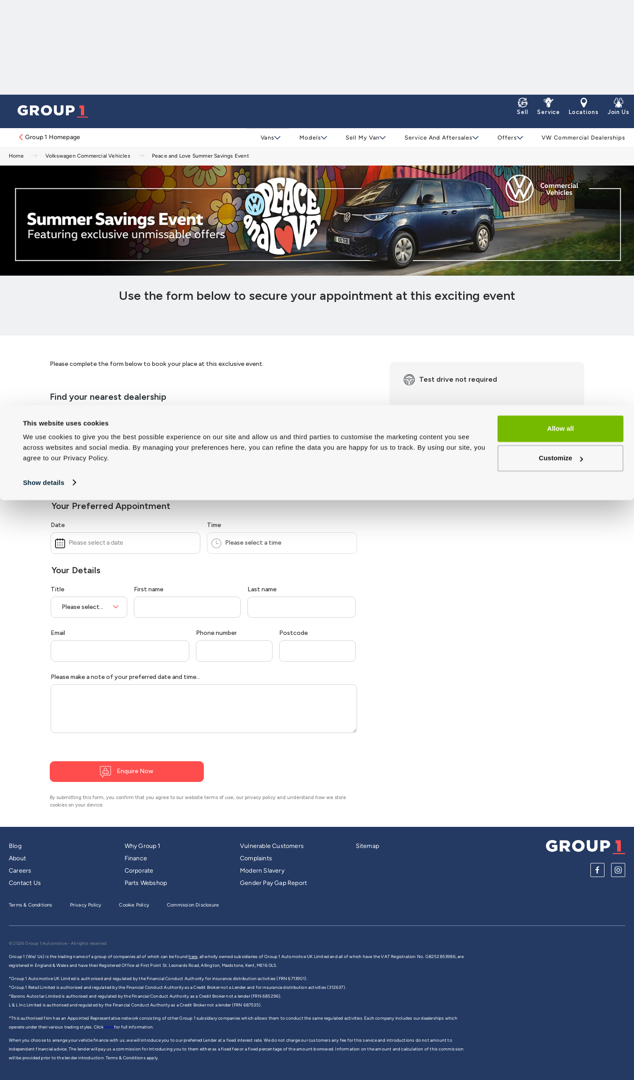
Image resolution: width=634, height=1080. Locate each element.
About (17, 858)
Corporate (139, 870)
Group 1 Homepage (49, 137)
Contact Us (25, 883)
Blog (15, 846)
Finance (136, 858)
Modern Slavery (262, 870)
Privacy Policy (86, 905)
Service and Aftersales (434, 137)
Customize (561, 53)
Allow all (560, 23)
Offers (501, 137)
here (109, 1027)
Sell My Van (360, 137)
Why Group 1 (143, 846)
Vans (267, 137)
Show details (43, 77)
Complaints (256, 858)
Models (308, 137)
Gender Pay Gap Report (273, 883)
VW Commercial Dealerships (577, 137)
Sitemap (367, 846)
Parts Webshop (146, 883)
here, (193, 956)
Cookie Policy (134, 905)
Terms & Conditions (30, 905)
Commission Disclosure (193, 905)
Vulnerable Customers (272, 846)
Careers (20, 870)
